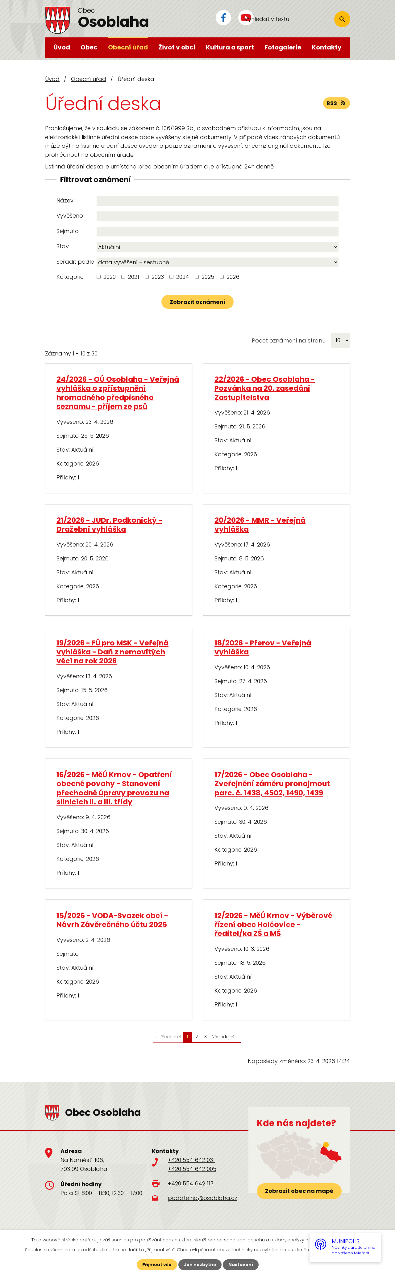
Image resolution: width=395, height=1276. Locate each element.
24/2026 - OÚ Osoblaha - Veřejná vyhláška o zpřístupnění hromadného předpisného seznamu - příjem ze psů (117, 392)
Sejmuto (67, 231)
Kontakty (327, 47)
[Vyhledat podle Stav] (218, 247)
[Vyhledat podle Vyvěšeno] (218, 216)
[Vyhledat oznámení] (197, 302)
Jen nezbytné (200, 1264)
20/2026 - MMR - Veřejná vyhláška (260, 524)
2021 (133, 277)
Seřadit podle (75, 262)
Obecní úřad (128, 47)
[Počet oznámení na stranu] (340, 340)
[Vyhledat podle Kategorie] (99, 277)
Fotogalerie (282, 47)
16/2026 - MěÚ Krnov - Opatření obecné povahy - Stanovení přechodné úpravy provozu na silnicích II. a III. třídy (114, 788)
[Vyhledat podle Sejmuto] (218, 232)
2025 (208, 277)
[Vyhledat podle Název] (218, 201)
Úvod (61, 47)
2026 (233, 277)
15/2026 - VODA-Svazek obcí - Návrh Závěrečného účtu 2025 (112, 919)
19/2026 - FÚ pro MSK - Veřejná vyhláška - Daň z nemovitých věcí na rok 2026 (112, 652)
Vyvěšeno (69, 215)
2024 (182, 277)
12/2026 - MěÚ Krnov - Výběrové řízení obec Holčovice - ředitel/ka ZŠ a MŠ (273, 924)
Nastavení (240, 1264)
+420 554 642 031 (191, 1160)
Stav (62, 246)
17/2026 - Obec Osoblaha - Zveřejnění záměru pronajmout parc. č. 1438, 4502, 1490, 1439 (272, 783)
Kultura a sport (230, 47)
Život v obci (176, 47)
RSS (336, 103)
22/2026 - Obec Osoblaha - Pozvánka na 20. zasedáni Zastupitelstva (264, 388)
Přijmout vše (156, 1264)
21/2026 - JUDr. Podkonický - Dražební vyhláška (109, 524)
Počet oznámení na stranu (289, 340)
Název (64, 200)
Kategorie (70, 277)
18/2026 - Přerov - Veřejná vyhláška (262, 647)
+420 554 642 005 (192, 1169)
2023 (158, 277)
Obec (89, 47)
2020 (109, 277)
